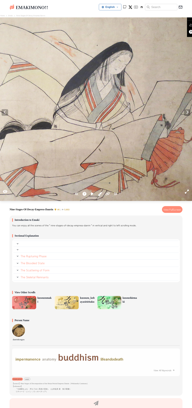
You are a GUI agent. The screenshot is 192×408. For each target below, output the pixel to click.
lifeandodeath (111, 359)
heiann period (17, 379)
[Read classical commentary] (100, 194)
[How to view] (84, 194)
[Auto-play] (92, 194)
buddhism (78, 357)
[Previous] (187, 112)
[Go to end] (76, 194)
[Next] (5, 112)
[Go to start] (115, 194)
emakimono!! (32, 7)
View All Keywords (164, 370)
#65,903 (61, 209)
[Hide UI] (5, 190)
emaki (10, 15)
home (2, 15)
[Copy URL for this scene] (107, 194)
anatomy (49, 359)
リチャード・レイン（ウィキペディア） (30, 392)
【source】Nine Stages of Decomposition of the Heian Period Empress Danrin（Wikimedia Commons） (50, 383)
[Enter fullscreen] (187, 190)
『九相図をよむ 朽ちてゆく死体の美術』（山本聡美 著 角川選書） (41, 389)
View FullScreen (172, 209)
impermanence (28, 359)
